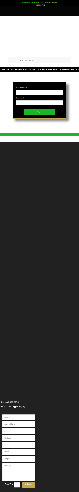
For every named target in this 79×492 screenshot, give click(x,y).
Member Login (38, 2)
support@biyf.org (27, 2)
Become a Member (51, 2)
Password (20, 98)
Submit (28, 484)
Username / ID (21, 87)
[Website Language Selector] (26, 60)
